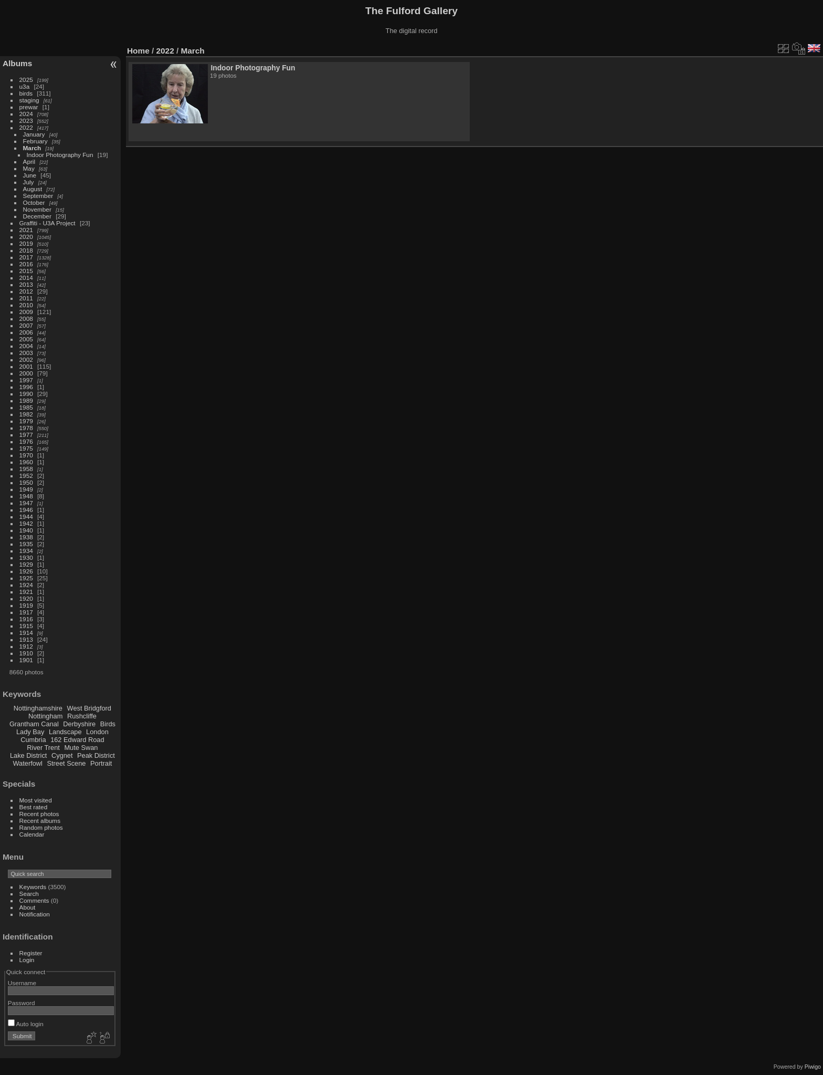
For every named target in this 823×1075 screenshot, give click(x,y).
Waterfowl (28, 763)
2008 (26, 318)
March (32, 147)
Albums (17, 63)
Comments (34, 900)
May (29, 168)
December (37, 216)
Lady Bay (30, 732)
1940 (26, 530)
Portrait (101, 763)
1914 (26, 632)
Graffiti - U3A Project (47, 223)
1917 (26, 612)
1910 (26, 653)
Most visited (35, 800)
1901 (26, 659)
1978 (26, 427)
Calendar (32, 834)
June (30, 175)
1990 (26, 393)
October (34, 202)
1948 (26, 496)
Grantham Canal (34, 724)
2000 (26, 373)
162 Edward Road (77, 740)
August (33, 188)
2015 (26, 270)
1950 (26, 482)
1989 (26, 400)
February (35, 141)
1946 (26, 509)
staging (29, 100)
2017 (26, 257)
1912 (26, 646)
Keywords (33, 886)
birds (26, 93)
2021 (26, 229)
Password (21, 1002)
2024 (26, 113)
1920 (26, 598)
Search (29, 893)
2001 (26, 366)
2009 (26, 311)
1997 (26, 380)
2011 (26, 298)
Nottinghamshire (38, 708)
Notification (34, 914)
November (37, 209)
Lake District (28, 755)
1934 (26, 550)
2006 (26, 332)
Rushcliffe (82, 716)
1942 (26, 523)
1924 (26, 584)
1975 (26, 448)
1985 (26, 407)
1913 (26, 639)
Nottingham (45, 716)
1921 (26, 591)
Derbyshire (79, 724)
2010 (26, 304)
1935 (26, 543)
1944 (26, 516)
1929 (26, 564)
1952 (26, 475)
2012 (26, 291)
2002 (26, 359)
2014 (26, 277)
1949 (26, 489)
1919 (26, 605)
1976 (26, 441)
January (34, 134)
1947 (26, 502)
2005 (26, 339)
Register (31, 952)
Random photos (41, 827)
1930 (26, 557)
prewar (28, 106)
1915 (26, 625)
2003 (26, 352)
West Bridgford (89, 708)
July (28, 182)
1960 (26, 461)
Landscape (65, 732)
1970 (26, 455)
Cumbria (33, 740)
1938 (26, 537)
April (29, 161)
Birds (107, 724)
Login (27, 959)
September (38, 195)
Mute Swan (81, 748)
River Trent (43, 748)
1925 (26, 578)
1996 (26, 386)
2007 (26, 325)
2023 (26, 120)
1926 (26, 571)
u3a (24, 86)
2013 (26, 284)
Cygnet (62, 755)
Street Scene (66, 763)
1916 (26, 618)
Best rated (33, 806)
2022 (26, 127)
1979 (26, 421)
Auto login (26, 1023)
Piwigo (813, 1066)
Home (138, 50)
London (97, 732)
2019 (26, 243)
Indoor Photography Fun (60, 154)
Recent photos (39, 813)
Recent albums (39, 820)
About (27, 907)
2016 (26, 263)
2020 (26, 236)
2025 (26, 79)
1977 (26, 434)
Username (22, 982)
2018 (26, 250)
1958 (26, 468)
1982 (26, 414)
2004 (26, 345)
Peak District (96, 755)
